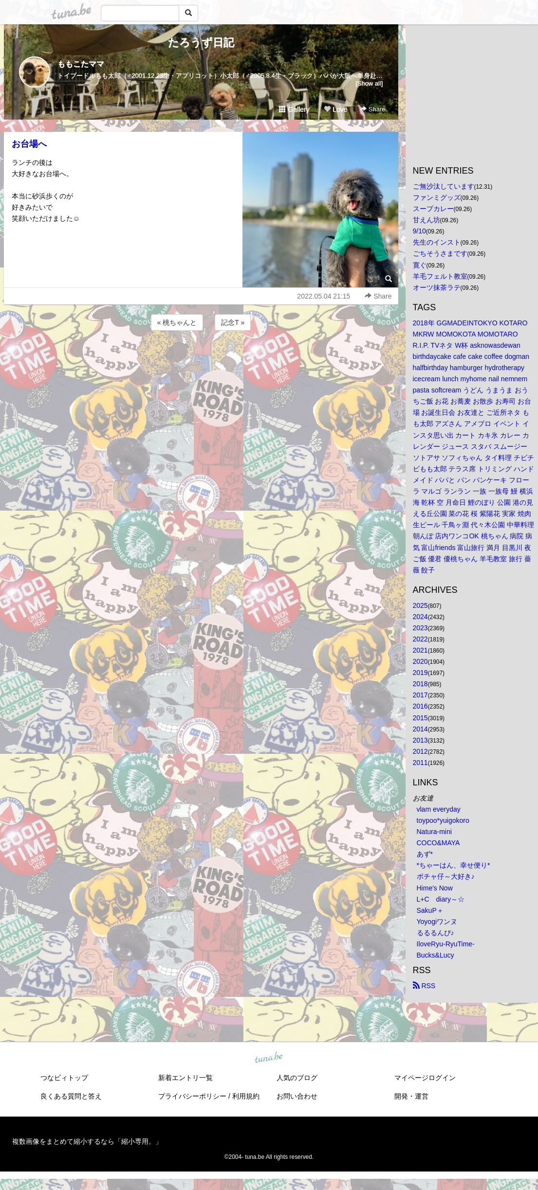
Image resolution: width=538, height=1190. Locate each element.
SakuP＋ (430, 910)
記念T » (232, 322)
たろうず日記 (201, 42)
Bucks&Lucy (435, 955)
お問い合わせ (297, 1096)
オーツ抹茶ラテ (437, 287)
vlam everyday (439, 809)
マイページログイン (425, 1078)
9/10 (419, 231)
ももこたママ (80, 64)
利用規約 (246, 1096)
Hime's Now (435, 888)
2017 (420, 695)
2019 (420, 672)
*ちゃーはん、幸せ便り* (453, 865)
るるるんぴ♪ (435, 933)
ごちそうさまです (440, 253)
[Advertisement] (201, 359)
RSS (424, 986)
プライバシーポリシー (192, 1096)
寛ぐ (420, 265)
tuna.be (269, 1058)
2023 (420, 628)
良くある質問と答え (71, 1096)
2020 (420, 661)
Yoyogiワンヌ (437, 921)
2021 (420, 650)
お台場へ (29, 144)
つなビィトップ (64, 1078)
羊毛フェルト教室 (440, 276)
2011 (420, 762)
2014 (420, 729)
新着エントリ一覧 (185, 1078)
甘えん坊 (426, 220)
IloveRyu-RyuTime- (446, 944)
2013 (420, 740)
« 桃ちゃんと (177, 322)
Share (372, 109)
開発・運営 (411, 1096)
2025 (420, 605)
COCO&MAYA (438, 843)
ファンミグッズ (437, 197)
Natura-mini (434, 831)
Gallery (294, 109)
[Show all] (369, 83)
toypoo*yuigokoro (443, 820)
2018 (420, 684)
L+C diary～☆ (440, 899)
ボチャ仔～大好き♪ (446, 876)
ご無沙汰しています (443, 186)
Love (335, 109)
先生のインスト (437, 242)
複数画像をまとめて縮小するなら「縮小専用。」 (87, 1141)
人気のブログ (297, 1078)
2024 (420, 617)
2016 (420, 706)
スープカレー (433, 209)
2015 (420, 718)
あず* (425, 854)
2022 (420, 639)
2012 (420, 751)
